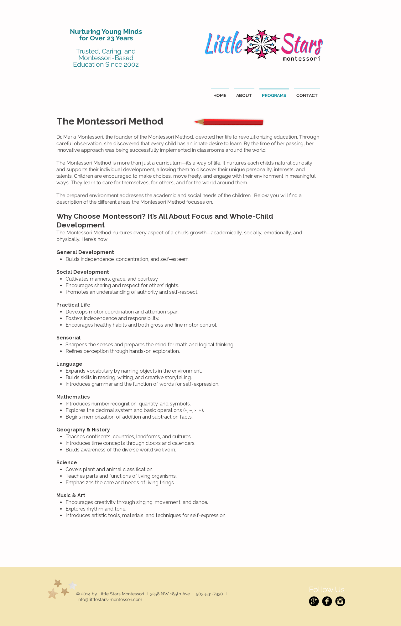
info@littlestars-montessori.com (109, 599)
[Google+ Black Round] (314, 601)
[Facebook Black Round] (327, 601)
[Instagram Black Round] (340, 601)
